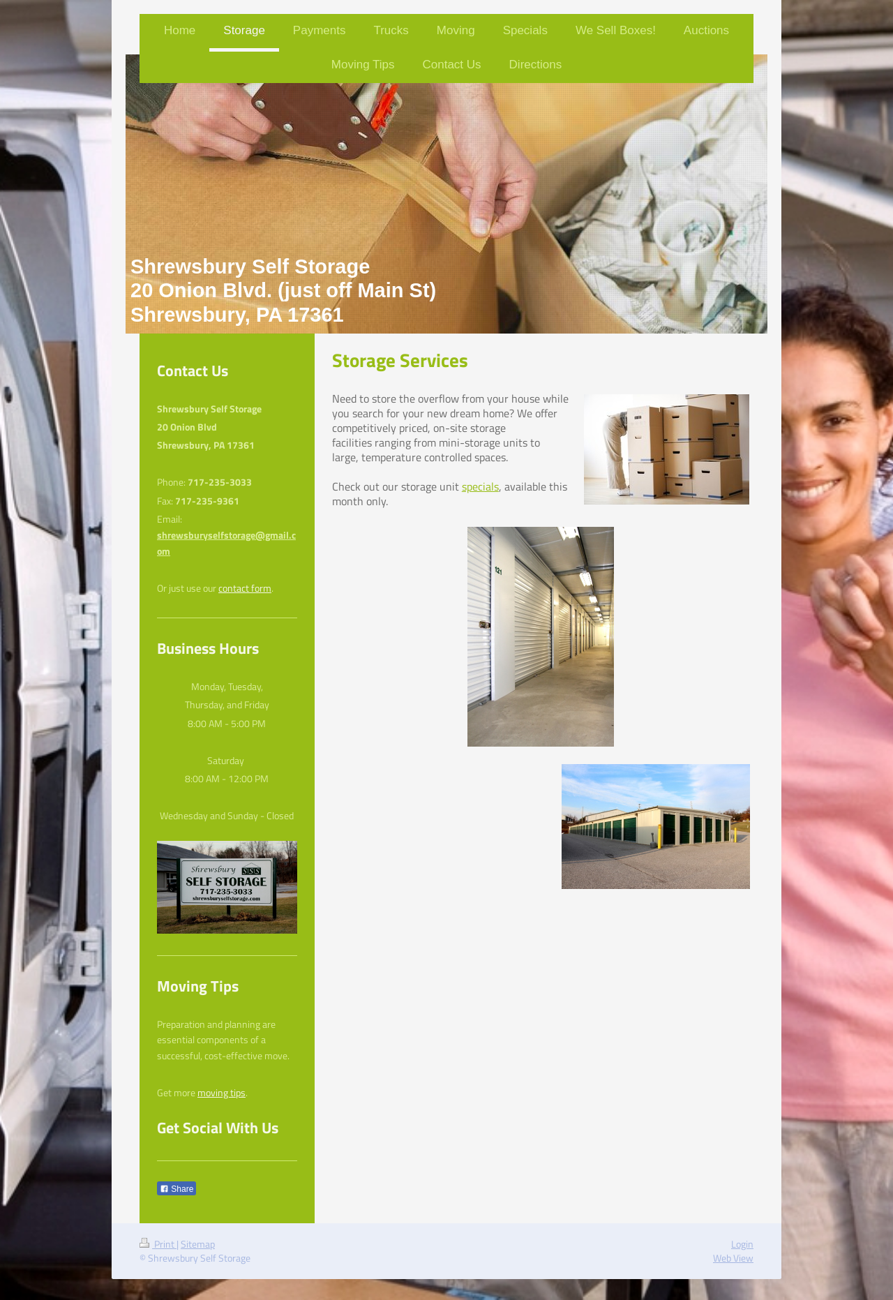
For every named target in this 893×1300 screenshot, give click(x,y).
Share (176, 1189)
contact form (244, 588)
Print (158, 1244)
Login (742, 1244)
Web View (733, 1258)
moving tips (221, 1092)
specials (480, 486)
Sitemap (198, 1244)
